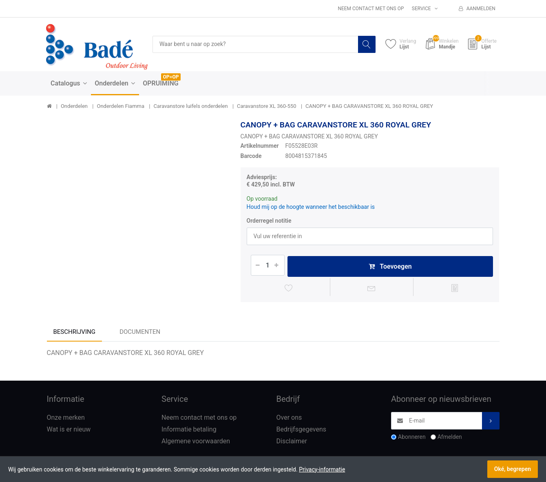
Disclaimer (291, 442)
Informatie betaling (189, 430)
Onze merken (66, 419)
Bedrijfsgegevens (301, 430)
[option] (137, 210)
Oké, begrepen (512, 469)
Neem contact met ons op (371, 8)
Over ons (289, 419)
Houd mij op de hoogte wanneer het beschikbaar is (311, 207)
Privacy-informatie (322, 469)
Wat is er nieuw (69, 430)
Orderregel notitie (269, 220)
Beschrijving (74, 332)
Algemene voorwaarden (195, 442)
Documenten (139, 332)
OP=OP (171, 77)
